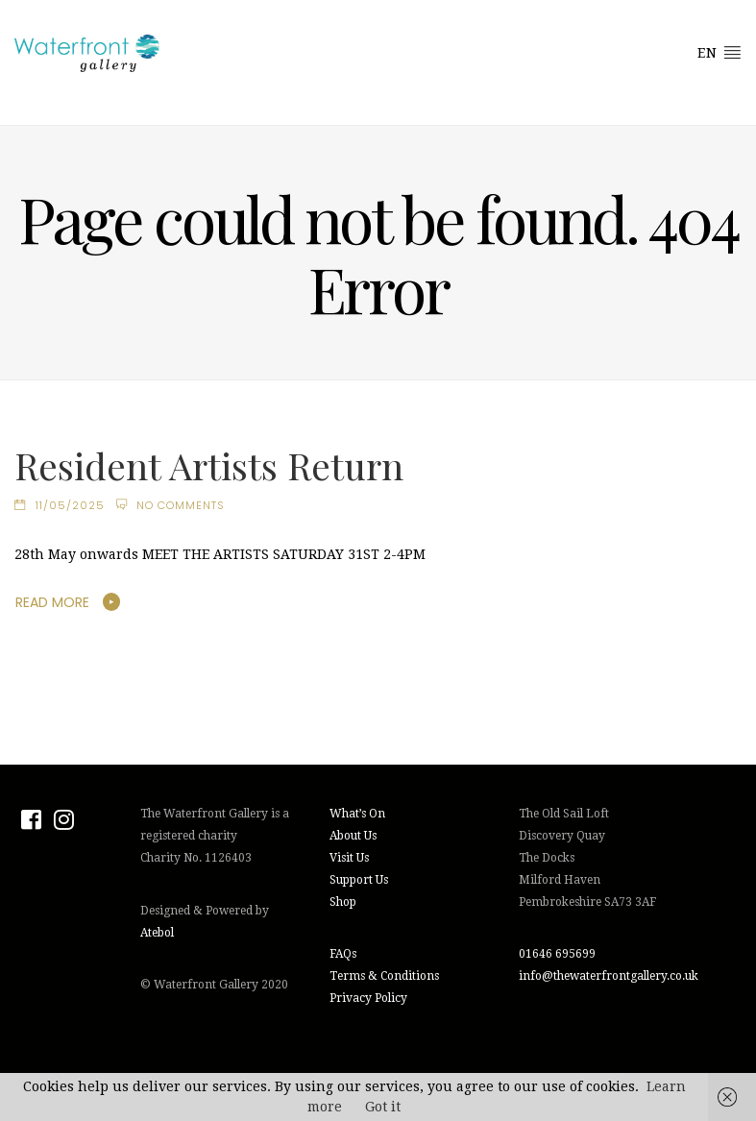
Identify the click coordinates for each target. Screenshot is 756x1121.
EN (719, 52)
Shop (342, 902)
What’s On (357, 813)
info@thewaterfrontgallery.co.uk (608, 976)
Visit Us (349, 858)
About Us (353, 835)
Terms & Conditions (384, 976)
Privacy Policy (368, 998)
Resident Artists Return (208, 465)
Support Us (358, 880)
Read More (52, 602)
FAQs (342, 954)
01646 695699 (557, 954)
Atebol (157, 932)
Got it (383, 1106)
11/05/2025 (70, 505)
